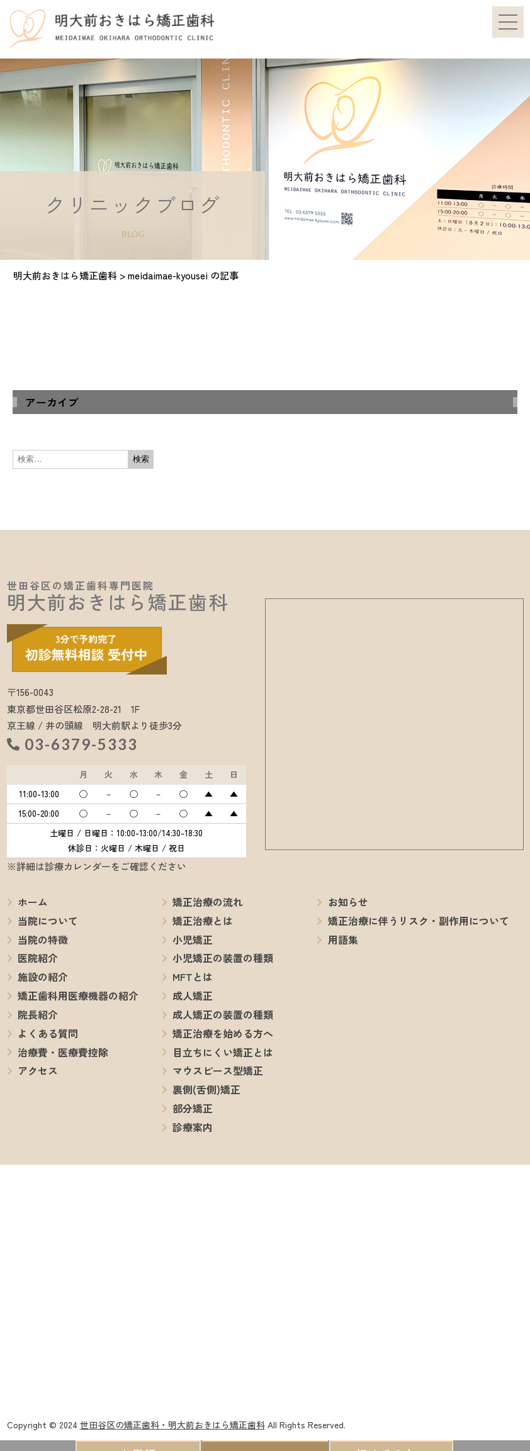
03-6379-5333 (81, 744)
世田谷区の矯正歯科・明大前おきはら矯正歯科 (172, 1424)
